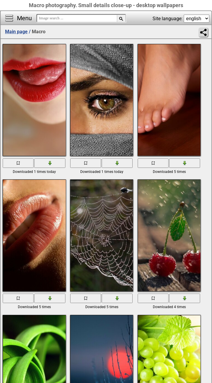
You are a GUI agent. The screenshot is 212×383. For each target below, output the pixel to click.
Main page (16, 31)
